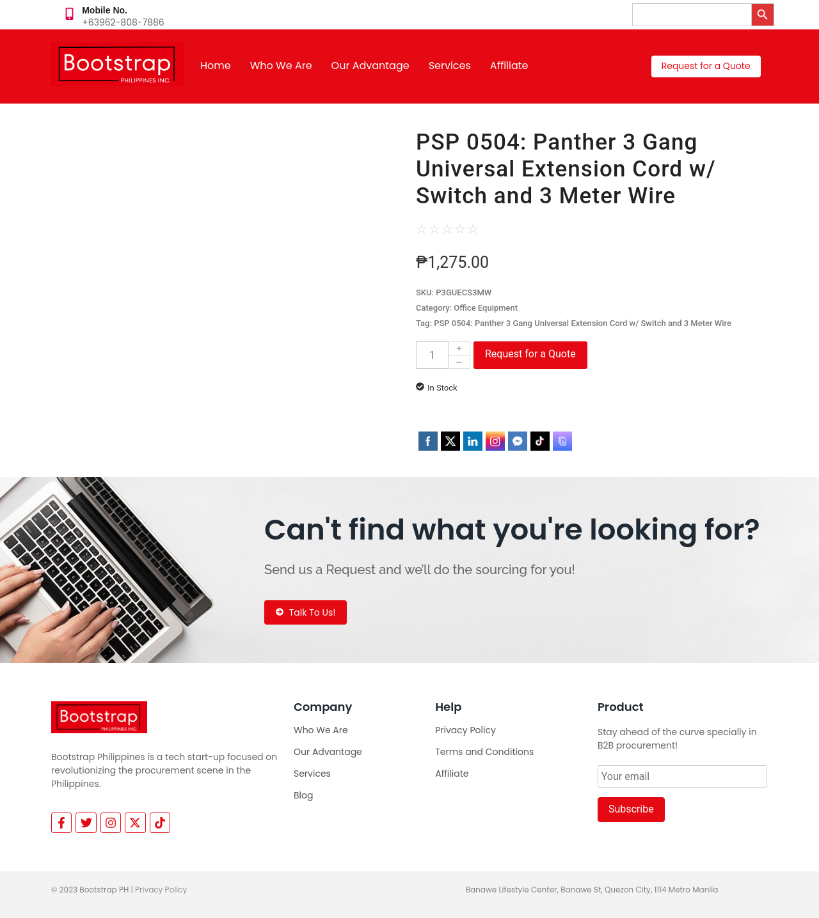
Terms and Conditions (484, 751)
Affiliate (509, 65)
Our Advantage (370, 65)
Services (450, 65)
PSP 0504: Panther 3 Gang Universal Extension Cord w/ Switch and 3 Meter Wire (582, 323)
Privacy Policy (465, 730)
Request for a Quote (530, 354)
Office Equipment (486, 308)
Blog (303, 795)
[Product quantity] (432, 355)
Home (215, 65)
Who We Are (281, 65)
